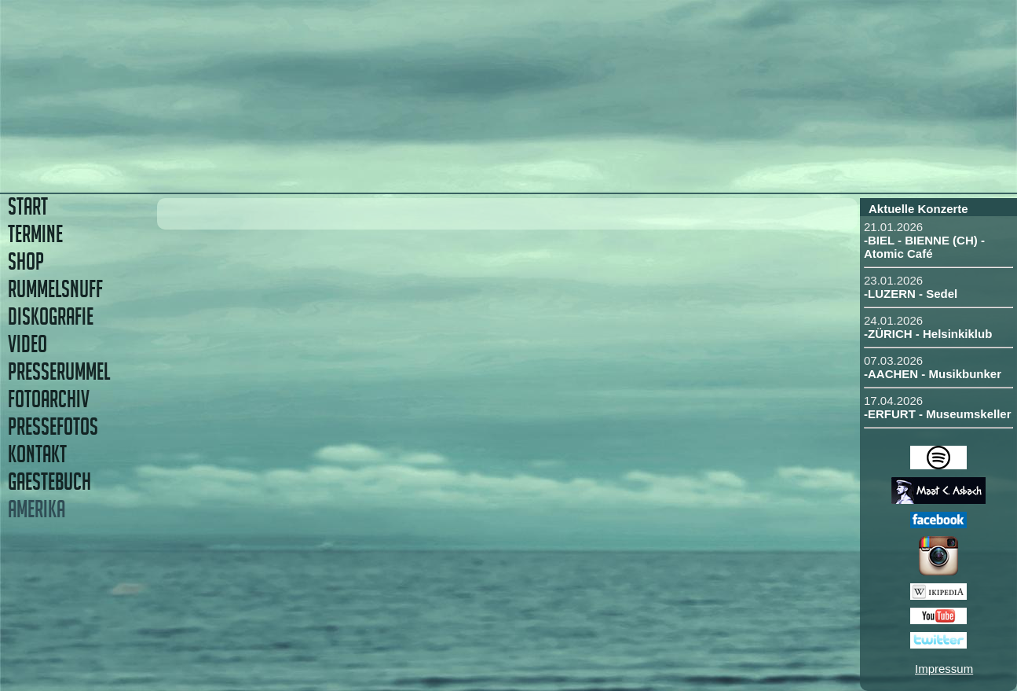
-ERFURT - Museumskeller (938, 414)
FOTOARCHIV (49, 399)
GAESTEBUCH (49, 481)
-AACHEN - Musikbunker (932, 373)
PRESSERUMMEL (59, 371)
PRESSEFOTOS (53, 426)
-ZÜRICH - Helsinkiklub (928, 333)
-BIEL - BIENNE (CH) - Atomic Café (924, 246)
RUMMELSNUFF (55, 289)
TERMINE (35, 234)
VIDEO (27, 344)
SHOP (26, 261)
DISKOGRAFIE (50, 316)
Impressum (944, 668)
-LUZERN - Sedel (910, 293)
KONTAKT (37, 454)
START (28, 206)
